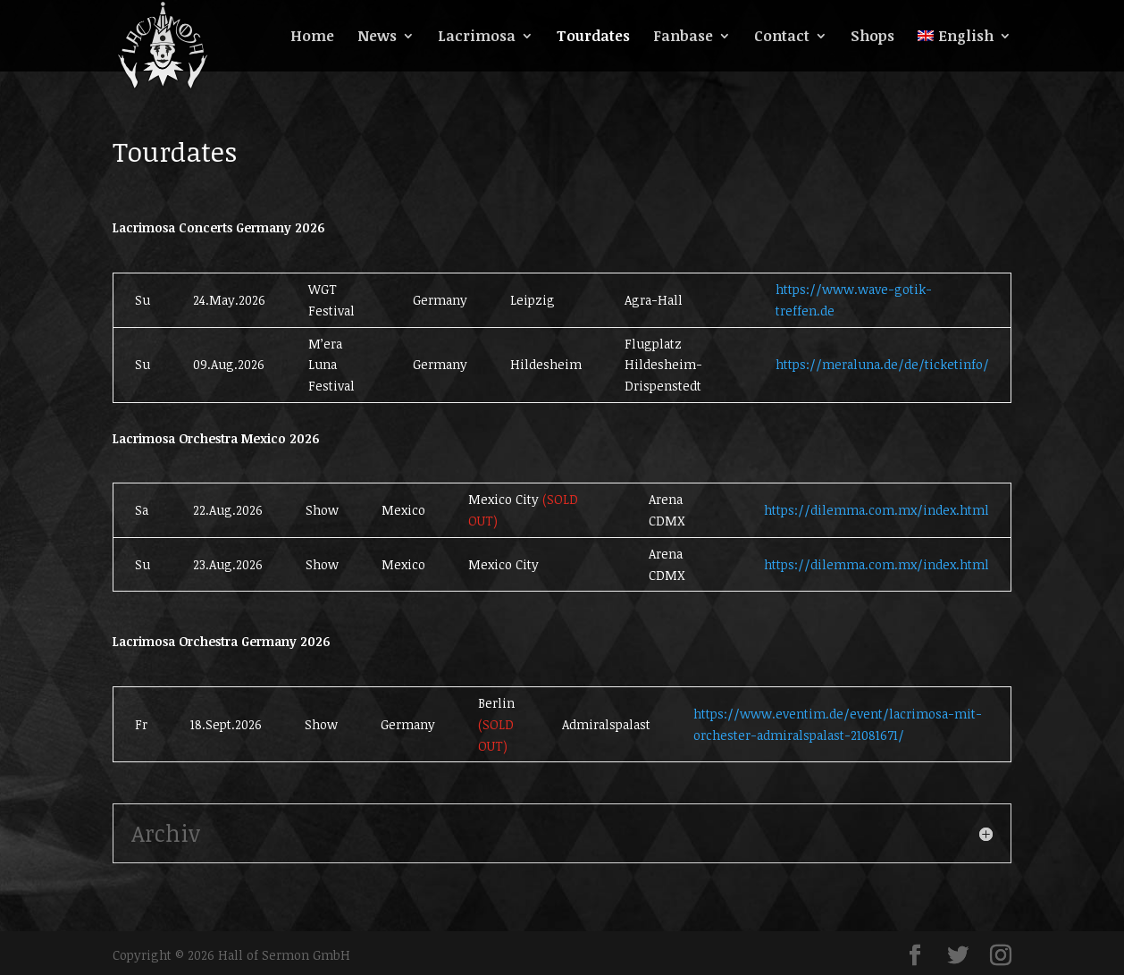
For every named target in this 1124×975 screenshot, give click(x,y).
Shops (872, 37)
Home (312, 37)
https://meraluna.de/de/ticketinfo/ (882, 364)
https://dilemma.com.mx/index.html (876, 509)
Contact (781, 37)
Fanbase (683, 37)
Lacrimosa (477, 37)
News (377, 37)
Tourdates (593, 37)
